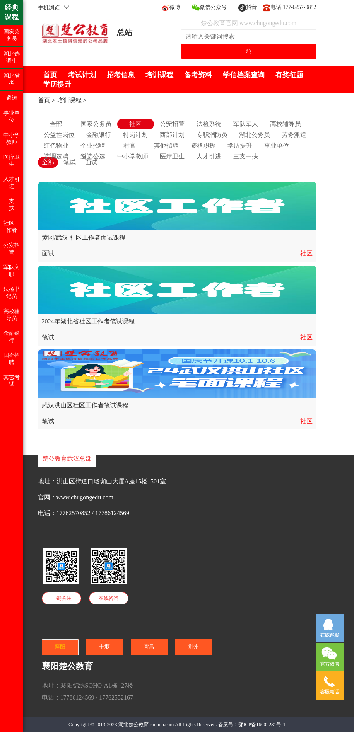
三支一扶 (245, 156)
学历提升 (57, 84)
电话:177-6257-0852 (289, 7)
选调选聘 (56, 156)
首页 (50, 75)
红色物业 (56, 145)
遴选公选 (92, 156)
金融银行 (98, 134)
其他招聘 (166, 145)
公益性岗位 (59, 134)
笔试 (69, 162)
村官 (129, 145)
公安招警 (172, 124)
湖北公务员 (254, 134)
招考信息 (121, 75)
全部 (56, 124)
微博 (171, 7)
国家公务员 (95, 124)
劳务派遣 (294, 134)
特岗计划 (135, 134)
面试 (91, 162)
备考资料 (198, 75)
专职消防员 (212, 134)
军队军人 (245, 124)
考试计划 (82, 75)
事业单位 (276, 145)
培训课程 (159, 75)
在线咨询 (109, 598)
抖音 (247, 7)
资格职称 (203, 145)
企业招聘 (92, 145)
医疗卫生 (172, 156)
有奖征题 (289, 75)
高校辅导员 (285, 124)
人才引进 (209, 156)
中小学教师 (132, 156)
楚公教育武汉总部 (67, 458)
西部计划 (172, 134)
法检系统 (209, 124)
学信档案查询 (244, 75)
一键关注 (61, 598)
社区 (135, 124)
